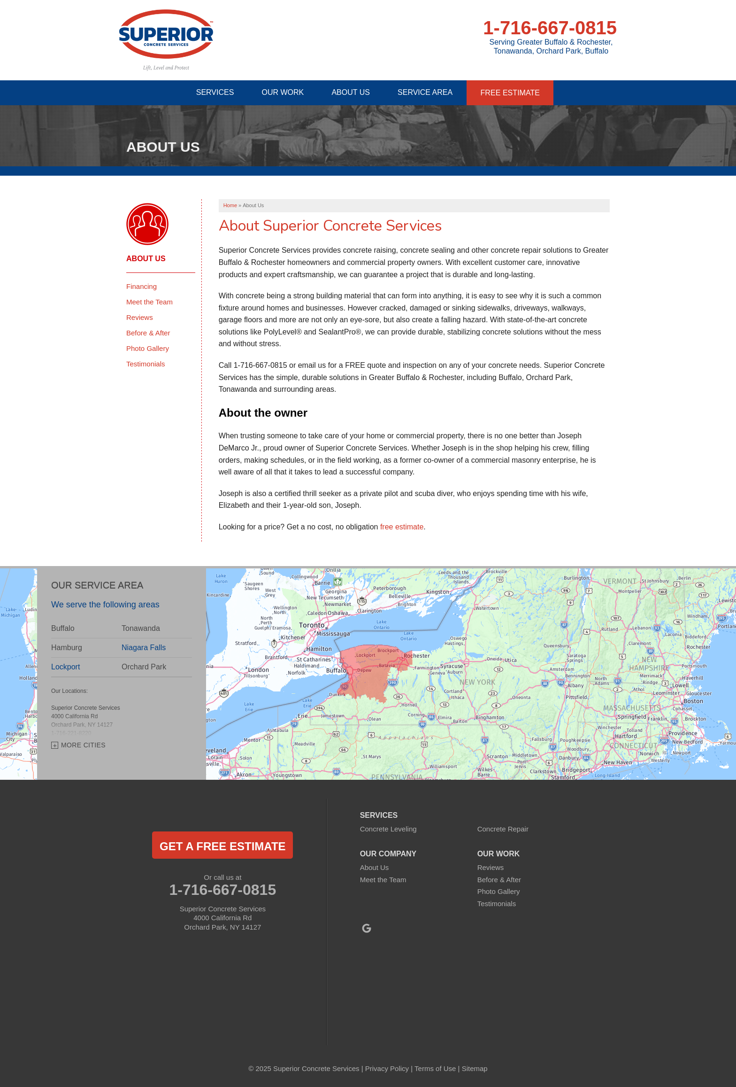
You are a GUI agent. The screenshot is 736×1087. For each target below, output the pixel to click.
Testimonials (145, 363)
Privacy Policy (387, 1068)
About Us (146, 258)
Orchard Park (144, 667)
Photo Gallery (147, 348)
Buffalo (63, 628)
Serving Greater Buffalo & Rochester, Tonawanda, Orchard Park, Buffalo (551, 46)
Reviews (139, 317)
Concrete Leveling (388, 828)
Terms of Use (435, 1068)
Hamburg (66, 648)
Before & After (148, 332)
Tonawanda (141, 628)
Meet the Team (149, 301)
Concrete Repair (503, 828)
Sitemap (475, 1068)
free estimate (401, 526)
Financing (141, 286)
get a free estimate (222, 845)
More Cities (83, 744)
